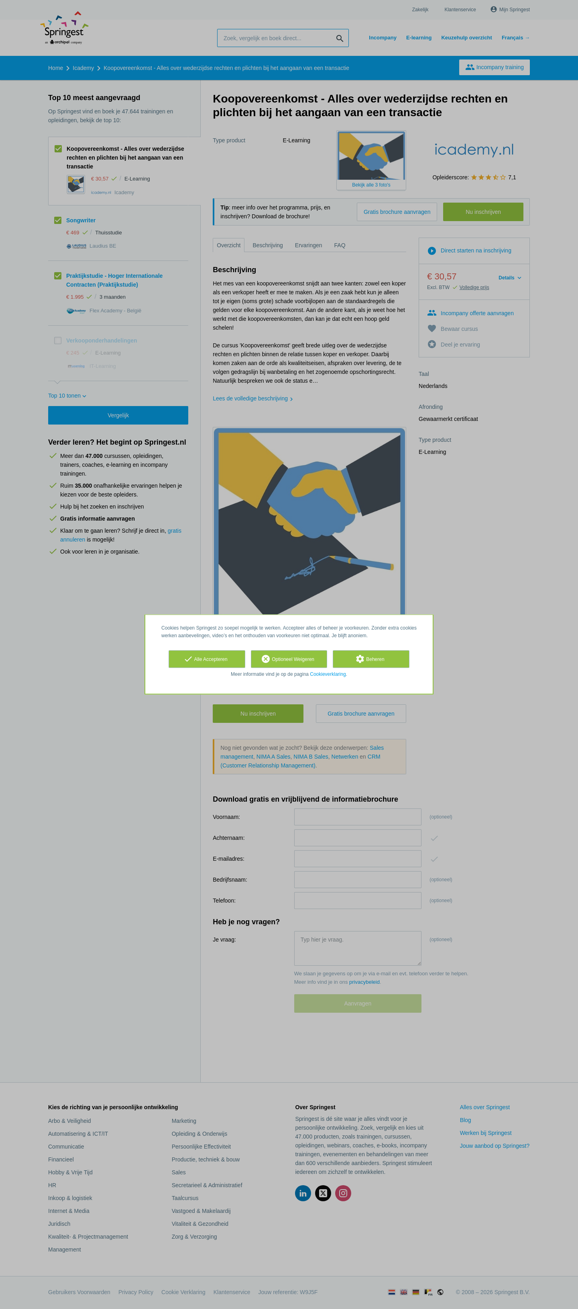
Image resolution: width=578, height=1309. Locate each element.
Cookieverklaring (328, 674)
